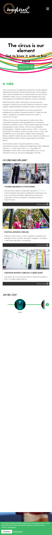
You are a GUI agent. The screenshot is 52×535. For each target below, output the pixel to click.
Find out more (42, 204)
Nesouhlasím (18, 532)
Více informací (11, 527)
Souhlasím (6, 532)
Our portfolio (26, 67)
